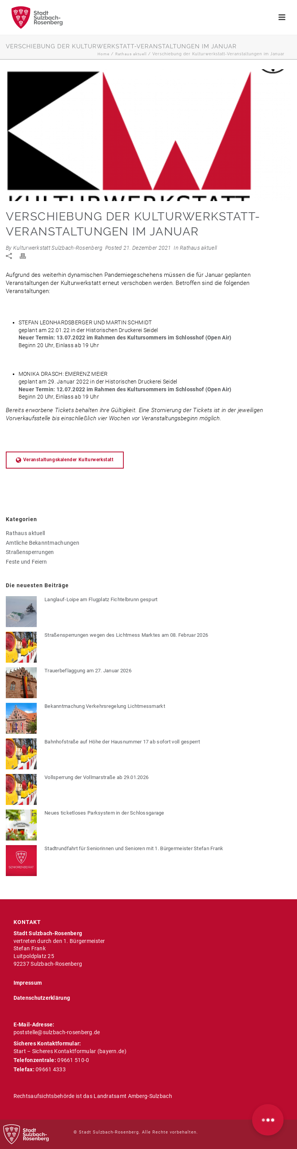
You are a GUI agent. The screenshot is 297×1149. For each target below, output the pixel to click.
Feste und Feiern (26, 562)
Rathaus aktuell (131, 54)
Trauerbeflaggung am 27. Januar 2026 (87, 670)
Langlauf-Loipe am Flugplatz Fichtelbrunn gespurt (100, 599)
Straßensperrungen (30, 552)
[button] (267, 1119)
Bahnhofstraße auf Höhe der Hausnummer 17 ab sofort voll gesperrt (122, 742)
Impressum (28, 983)
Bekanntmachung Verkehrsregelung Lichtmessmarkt (104, 706)
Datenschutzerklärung (42, 998)
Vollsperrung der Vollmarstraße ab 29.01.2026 (96, 777)
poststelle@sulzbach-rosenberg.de (57, 1032)
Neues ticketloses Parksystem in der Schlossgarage (104, 813)
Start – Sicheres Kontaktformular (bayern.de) (70, 1051)
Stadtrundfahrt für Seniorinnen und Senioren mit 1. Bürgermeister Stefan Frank (134, 848)
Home (103, 54)
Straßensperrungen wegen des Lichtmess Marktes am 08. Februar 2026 (126, 635)
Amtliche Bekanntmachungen (42, 543)
